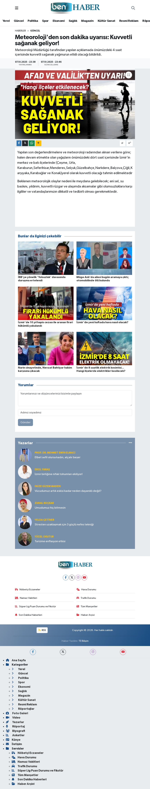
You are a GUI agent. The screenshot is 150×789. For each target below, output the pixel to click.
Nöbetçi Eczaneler (27, 589)
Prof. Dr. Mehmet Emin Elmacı (55, 452)
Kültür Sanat (106, 21)
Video (13, 717)
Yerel (6, 21)
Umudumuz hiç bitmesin (50, 507)
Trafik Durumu (86, 598)
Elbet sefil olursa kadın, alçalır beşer (57, 457)
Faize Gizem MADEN (48, 486)
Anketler (15, 735)
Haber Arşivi (85, 615)
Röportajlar (23, 708)
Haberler (20, 31)
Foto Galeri (17, 713)
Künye (13, 739)
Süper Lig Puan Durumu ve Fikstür (35, 606)
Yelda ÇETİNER (44, 520)
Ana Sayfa (16, 660)
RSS (42, 630)
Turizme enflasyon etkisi (50, 541)
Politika (33, 21)
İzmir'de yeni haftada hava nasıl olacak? (102, 322)
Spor (45, 21)
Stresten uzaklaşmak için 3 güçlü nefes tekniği (64, 524)
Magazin (87, 21)
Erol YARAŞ (42, 469)
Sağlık (73, 21)
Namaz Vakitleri (26, 598)
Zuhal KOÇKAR (44, 503)
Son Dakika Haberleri (28, 615)
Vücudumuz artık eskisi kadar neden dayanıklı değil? (68, 491)
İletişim (14, 744)
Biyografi (15, 730)
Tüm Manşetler (87, 606)
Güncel (19, 21)
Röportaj (15, 726)
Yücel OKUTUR (44, 536)
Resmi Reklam (128, 21)
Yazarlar (15, 722)
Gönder (25, 422)
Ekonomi (59, 21)
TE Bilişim (84, 641)
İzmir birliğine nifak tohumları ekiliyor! (59, 474)
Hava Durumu (86, 589)
